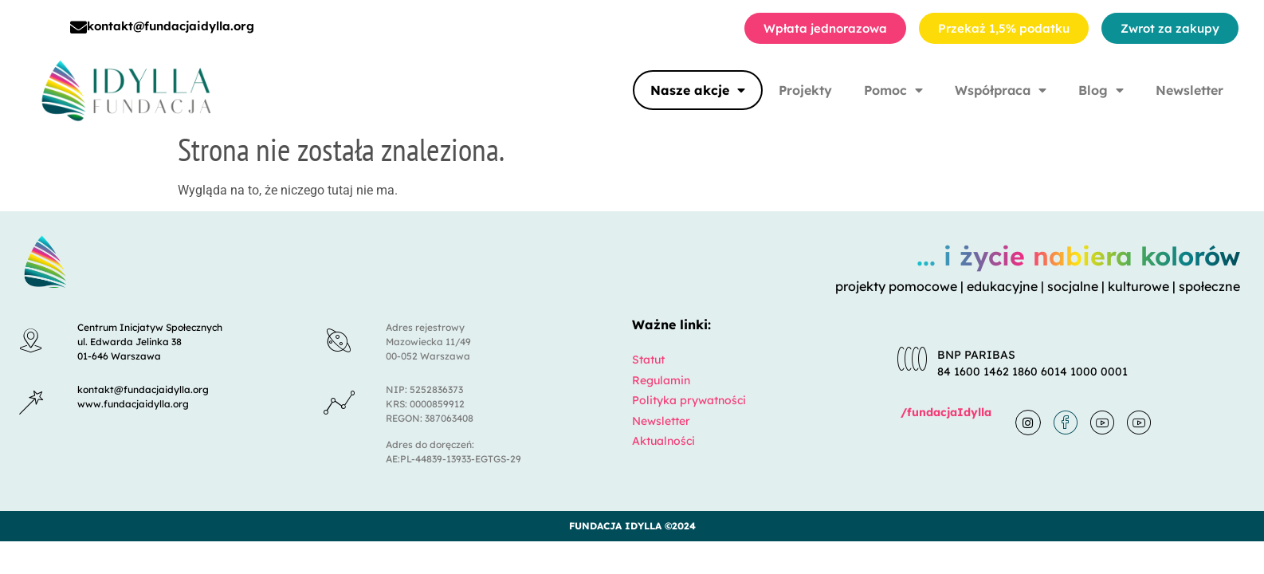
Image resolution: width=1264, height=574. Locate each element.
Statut (648, 359)
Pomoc (893, 90)
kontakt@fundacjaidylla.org (170, 25)
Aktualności (663, 441)
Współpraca (1000, 90)
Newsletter (1189, 90)
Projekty (805, 90)
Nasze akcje (697, 90)
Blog (1101, 90)
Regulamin (661, 380)
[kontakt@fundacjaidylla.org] (78, 27)
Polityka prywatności (689, 400)
